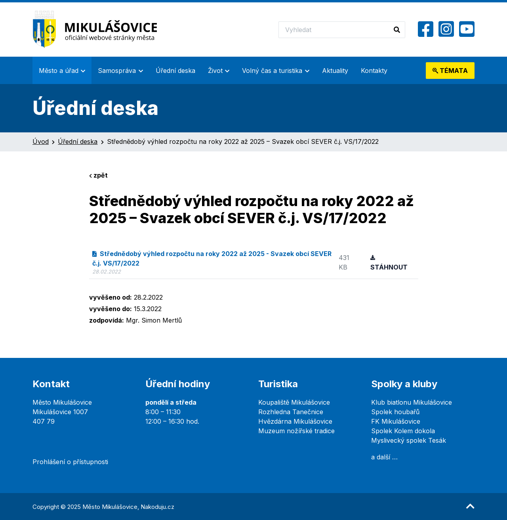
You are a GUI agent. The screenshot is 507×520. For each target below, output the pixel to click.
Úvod (40, 141)
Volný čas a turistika (272, 71)
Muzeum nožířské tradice (296, 431)
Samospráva (117, 71)
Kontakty (374, 71)
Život (215, 71)
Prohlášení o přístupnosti (70, 462)
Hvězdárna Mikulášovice (295, 421)
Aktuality (335, 71)
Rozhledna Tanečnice (290, 412)
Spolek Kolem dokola (403, 431)
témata (450, 71)
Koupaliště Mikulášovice (294, 402)
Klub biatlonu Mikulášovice (411, 402)
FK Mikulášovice (395, 421)
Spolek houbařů (395, 412)
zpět (98, 175)
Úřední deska (175, 71)
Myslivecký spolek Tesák (408, 440)
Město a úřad (58, 71)
